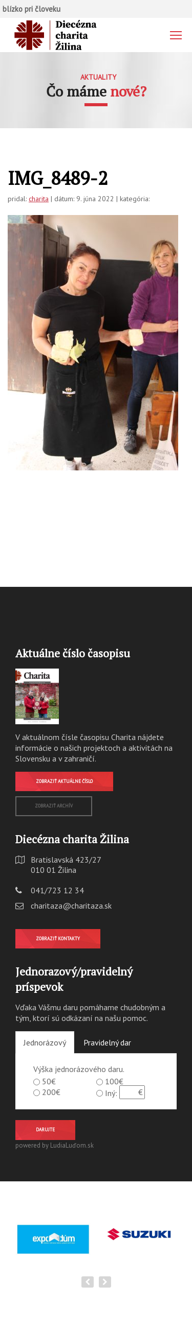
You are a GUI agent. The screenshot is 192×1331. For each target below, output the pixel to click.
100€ (114, 1081)
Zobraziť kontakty (58, 938)
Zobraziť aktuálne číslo (64, 781)
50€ (49, 1081)
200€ (51, 1092)
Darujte (45, 1129)
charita (39, 198)
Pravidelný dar (107, 1042)
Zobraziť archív (54, 806)
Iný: (111, 1093)
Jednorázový (45, 1042)
